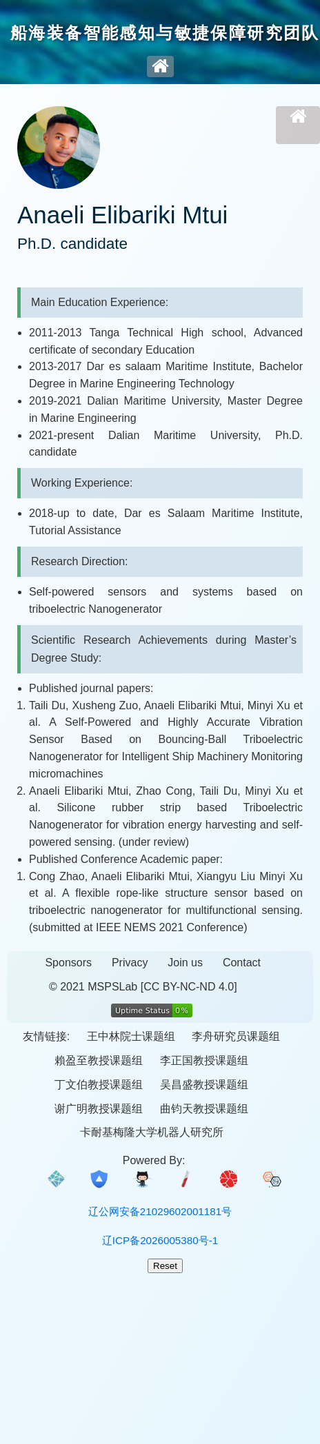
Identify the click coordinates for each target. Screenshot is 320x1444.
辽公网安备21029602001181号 (160, 1211)
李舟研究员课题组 (236, 1036)
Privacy (130, 962)
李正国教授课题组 (204, 1060)
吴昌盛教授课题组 (204, 1084)
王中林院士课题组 (131, 1036)
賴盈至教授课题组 (98, 1060)
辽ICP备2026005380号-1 (160, 1240)
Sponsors (68, 962)
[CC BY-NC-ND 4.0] (189, 987)
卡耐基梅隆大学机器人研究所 (151, 1132)
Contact (242, 962)
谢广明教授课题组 (98, 1109)
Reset (165, 1266)
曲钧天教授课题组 (204, 1109)
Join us (185, 962)
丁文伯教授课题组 (98, 1084)
